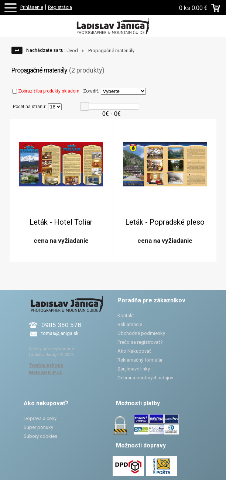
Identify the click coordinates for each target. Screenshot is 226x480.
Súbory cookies (40, 436)
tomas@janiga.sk (60, 333)
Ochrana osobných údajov (145, 377)
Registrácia (60, 7)
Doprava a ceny (40, 418)
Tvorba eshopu (46, 365)
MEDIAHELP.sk (45, 372)
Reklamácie (129, 324)
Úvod (72, 50)
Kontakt (125, 315)
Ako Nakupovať (134, 351)
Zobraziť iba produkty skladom (45, 91)
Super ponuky (38, 427)
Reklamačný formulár (139, 360)
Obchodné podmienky (141, 333)
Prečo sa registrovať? (140, 342)
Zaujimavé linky (133, 369)
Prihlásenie (31, 7)
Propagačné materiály (111, 50)
